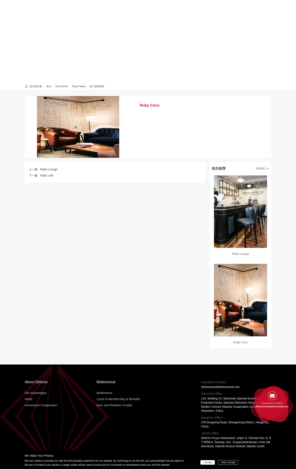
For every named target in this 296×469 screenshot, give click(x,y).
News (190, 9)
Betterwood (112, 9)
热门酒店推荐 (97, 86)
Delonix (91, 9)
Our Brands (61, 86)
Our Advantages (166, 9)
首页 (48, 86)
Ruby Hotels (79, 86)
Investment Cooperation (220, 9)
